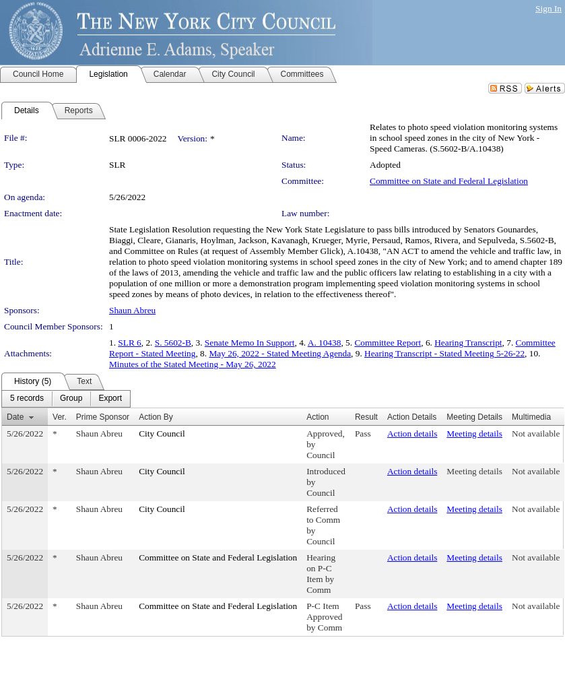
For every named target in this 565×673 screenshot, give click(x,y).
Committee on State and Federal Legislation (449, 181)
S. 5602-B (173, 343)
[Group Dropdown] (71, 399)
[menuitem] (27, 399)
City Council (162, 433)
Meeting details (474, 433)
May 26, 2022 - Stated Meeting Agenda (280, 353)
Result (366, 417)
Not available (536, 433)
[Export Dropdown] (110, 399)
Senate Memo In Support (250, 343)
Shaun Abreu (132, 310)
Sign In (548, 8)
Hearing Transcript (468, 343)
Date (15, 417)
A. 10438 (324, 343)
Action (317, 417)
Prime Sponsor (102, 417)
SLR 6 (129, 343)
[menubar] (66, 399)
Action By (156, 417)
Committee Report (387, 343)
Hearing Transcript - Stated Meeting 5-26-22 (444, 353)
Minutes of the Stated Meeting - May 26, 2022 (192, 364)
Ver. (60, 417)
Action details (412, 433)
